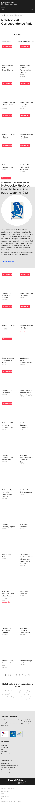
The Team (4, 751)
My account (4, 745)
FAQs (2, 749)
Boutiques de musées (7, 788)
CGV (2, 793)
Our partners (5, 791)
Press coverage (5, 772)
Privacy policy (5, 798)
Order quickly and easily (8, 767)
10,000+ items (5, 763)
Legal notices (5, 796)
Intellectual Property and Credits (11, 801)
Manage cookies (6, 753)
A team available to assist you (10, 765)
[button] (3, 9)
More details (4, 725)
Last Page (29, 674)
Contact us (4, 747)
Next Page (25, 674)
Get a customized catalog (9, 769)
